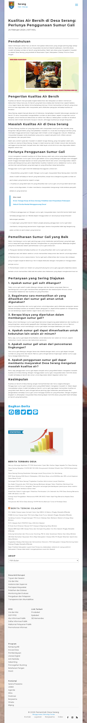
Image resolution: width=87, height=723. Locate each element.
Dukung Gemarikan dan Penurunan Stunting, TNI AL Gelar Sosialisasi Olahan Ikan (37, 534)
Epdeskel (35, 615)
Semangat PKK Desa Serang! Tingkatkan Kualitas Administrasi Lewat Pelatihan (36, 481)
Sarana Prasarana (15, 684)
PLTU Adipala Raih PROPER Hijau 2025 (22, 523)
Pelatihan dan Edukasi (17, 590)
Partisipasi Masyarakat (17, 587)
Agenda (11, 690)
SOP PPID (12, 615)
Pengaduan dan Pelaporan (19, 596)
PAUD (10, 671)
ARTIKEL (31, 30)
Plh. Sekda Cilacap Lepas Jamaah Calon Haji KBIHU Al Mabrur (30, 512)
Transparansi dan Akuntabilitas (20, 599)
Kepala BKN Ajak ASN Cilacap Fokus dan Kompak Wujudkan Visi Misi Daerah (35, 529)
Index (60, 717)
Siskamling (12, 662)
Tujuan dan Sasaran (16, 578)
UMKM (11, 687)
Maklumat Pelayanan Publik (19, 624)
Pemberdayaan (14, 653)
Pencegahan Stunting (17, 665)
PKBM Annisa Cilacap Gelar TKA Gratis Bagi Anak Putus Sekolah (30, 515)
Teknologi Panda (49, 714)
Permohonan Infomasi (17, 627)
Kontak (27, 717)
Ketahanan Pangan (16, 668)
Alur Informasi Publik (16, 618)
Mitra (10, 693)
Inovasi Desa (13, 650)
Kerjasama (12, 699)
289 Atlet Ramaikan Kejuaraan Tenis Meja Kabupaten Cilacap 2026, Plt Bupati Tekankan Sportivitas (42, 537)
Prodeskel (35, 612)
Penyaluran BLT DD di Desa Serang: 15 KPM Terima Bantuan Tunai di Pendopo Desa (37, 502)
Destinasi (12, 696)
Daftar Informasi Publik (17, 621)
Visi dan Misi (13, 581)
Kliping (11, 705)
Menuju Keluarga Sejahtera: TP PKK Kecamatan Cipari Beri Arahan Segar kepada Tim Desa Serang (42, 465)
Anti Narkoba (13, 659)
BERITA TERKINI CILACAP (26, 508)
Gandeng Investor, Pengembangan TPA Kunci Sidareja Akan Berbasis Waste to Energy (38, 518)
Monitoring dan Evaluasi (18, 593)
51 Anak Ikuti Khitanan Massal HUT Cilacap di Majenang (27, 526)
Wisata (11, 702)
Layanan (38, 717)
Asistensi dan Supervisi (17, 584)
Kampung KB (13, 647)
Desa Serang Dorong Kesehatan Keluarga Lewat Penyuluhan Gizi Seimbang (35, 473)
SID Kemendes (37, 618)
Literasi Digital (14, 656)
